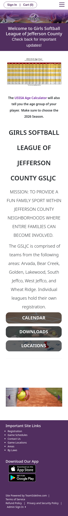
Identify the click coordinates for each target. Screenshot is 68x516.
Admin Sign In (16, 507)
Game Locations (17, 442)
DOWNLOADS (33, 331)
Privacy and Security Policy (43, 503)
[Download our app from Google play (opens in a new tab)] (22, 477)
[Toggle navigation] (62, 4)
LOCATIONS (33, 345)
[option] (34, 397)
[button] (9, 397)
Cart (28, 4)
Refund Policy (14, 503)
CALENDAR (33, 317)
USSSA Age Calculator (31, 98)
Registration (15, 431)
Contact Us (14, 438)
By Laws (12, 450)
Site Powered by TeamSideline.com (26, 495)
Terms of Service (15, 499)
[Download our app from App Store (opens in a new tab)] (22, 468)
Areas (11, 446)
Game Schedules (17, 435)
